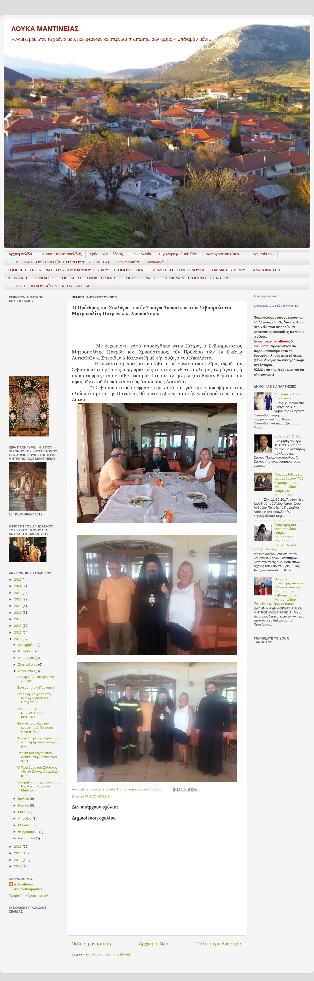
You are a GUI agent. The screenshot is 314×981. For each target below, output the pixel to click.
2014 (18, 853)
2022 (18, 599)
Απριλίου (25, 818)
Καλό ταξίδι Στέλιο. (288, 436)
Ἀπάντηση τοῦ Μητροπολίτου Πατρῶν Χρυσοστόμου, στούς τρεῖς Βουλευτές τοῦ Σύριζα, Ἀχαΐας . (275, 537)
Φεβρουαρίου (28, 832)
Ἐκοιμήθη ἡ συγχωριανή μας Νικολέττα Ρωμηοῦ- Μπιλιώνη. (38, 786)
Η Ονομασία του (260, 254)
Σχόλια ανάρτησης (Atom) (111, 954)
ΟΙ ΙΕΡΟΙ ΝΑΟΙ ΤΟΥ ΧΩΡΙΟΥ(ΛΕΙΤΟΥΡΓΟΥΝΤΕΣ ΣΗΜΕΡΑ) (58, 262)
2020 (18, 612)
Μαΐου (23, 812)
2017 (18, 632)
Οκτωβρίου (27, 658)
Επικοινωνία (141, 254)
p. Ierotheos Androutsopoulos (28, 886)
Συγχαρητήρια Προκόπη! (35, 687)
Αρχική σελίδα (20, 254)
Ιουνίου (24, 805)
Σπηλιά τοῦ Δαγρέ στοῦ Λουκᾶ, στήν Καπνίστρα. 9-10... (37, 757)
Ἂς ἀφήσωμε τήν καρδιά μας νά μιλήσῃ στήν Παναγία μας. (38, 742)
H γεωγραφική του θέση (178, 254)
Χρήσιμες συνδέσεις (106, 254)
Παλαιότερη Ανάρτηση (219, 943)
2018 (18, 626)
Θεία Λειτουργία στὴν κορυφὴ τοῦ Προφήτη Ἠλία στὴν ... (35, 727)
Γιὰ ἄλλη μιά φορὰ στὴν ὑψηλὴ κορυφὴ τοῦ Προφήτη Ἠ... (35, 698)
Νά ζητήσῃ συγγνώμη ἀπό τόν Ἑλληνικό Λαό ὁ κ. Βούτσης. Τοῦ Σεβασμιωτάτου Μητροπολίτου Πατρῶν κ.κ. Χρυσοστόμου (278, 591)
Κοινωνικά (155, 262)
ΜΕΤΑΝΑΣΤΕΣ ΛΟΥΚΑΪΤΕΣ (31, 278)
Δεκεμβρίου (27, 645)
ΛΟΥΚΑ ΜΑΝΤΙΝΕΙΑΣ (45, 29)
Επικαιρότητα (128, 262)
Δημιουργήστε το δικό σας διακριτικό (276, 305)
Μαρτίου (25, 825)
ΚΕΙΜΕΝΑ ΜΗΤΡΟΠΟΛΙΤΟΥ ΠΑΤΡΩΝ (196, 278)
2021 (18, 606)
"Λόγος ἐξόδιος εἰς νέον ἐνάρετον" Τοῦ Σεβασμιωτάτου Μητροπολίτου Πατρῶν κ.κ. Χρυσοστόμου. (288, 485)
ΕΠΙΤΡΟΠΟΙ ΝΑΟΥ (140, 278)
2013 (18, 860)
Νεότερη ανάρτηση (91, 943)
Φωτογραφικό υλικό (222, 254)
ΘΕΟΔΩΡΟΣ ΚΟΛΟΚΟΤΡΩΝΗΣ (89, 278)
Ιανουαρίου (27, 838)
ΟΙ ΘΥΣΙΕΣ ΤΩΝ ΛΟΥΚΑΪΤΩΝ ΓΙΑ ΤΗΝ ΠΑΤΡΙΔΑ (48, 286)
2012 (18, 866)
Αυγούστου (27, 671)
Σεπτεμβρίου (28, 664)
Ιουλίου (24, 798)
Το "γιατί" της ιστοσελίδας (61, 254)
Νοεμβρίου (26, 651)
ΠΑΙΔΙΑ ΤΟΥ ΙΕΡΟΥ (228, 270)
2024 (18, 586)
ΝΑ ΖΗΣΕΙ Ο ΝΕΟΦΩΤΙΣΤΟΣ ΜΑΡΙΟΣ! (31, 713)
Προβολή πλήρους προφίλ (28, 896)
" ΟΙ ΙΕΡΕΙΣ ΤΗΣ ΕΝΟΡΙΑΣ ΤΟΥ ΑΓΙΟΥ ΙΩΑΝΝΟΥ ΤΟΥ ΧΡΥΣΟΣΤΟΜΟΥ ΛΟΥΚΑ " (76, 270)
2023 (18, 593)
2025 (18, 579)
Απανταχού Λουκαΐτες (267, 296)
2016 (18, 639)
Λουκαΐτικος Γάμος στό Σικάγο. (288, 396)
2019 (18, 619)
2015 (18, 846)
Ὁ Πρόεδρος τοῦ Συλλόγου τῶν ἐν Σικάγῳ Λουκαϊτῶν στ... (38, 771)
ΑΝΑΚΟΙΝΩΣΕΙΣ (267, 270)
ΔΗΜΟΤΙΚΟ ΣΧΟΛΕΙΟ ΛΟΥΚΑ (178, 270)
